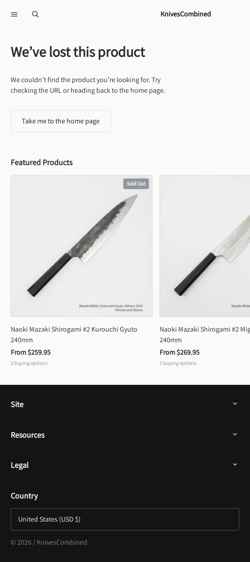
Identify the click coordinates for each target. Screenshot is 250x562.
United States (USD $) (49, 519)
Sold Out (136, 183)
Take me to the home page (61, 121)
